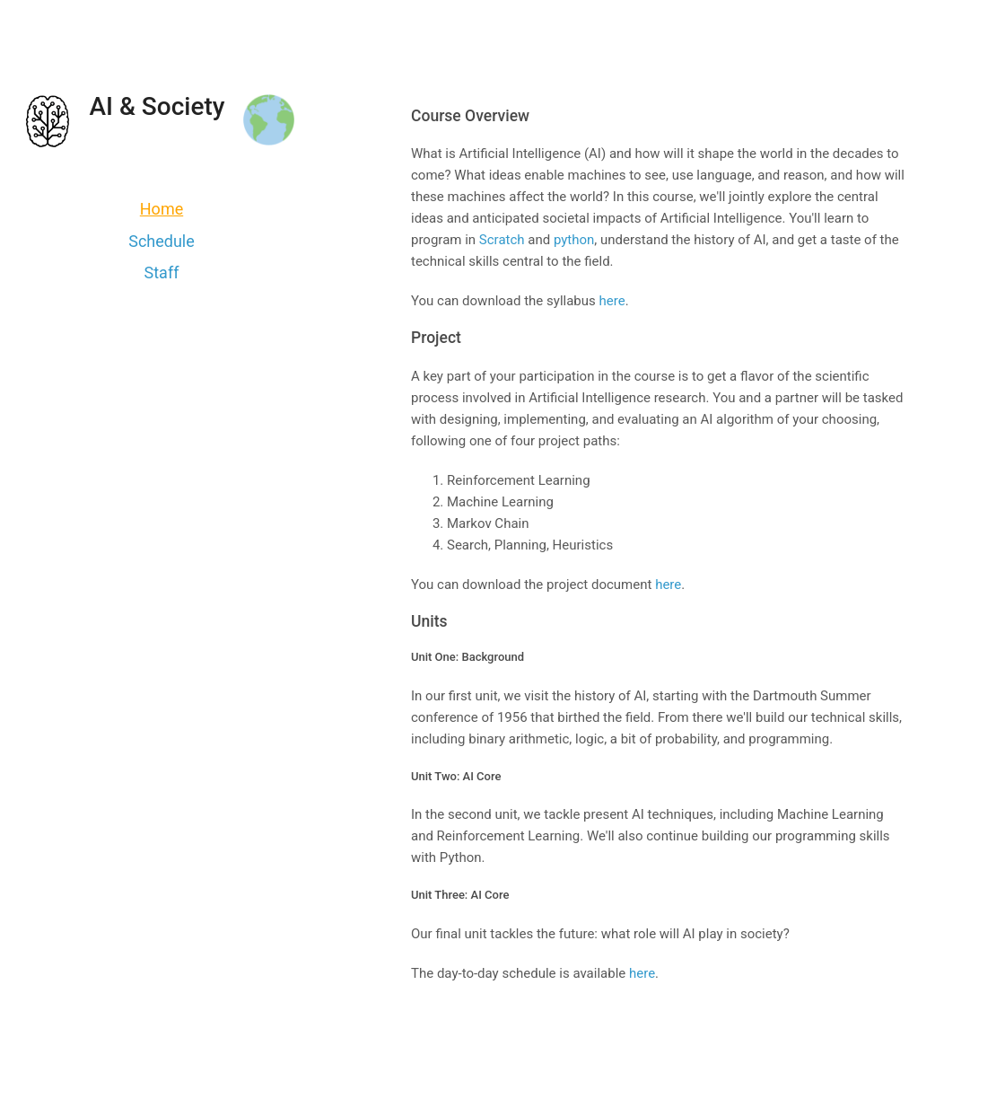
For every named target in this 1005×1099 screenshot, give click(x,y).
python (574, 240)
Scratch (502, 240)
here (612, 301)
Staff (161, 272)
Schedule (161, 241)
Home (161, 208)
